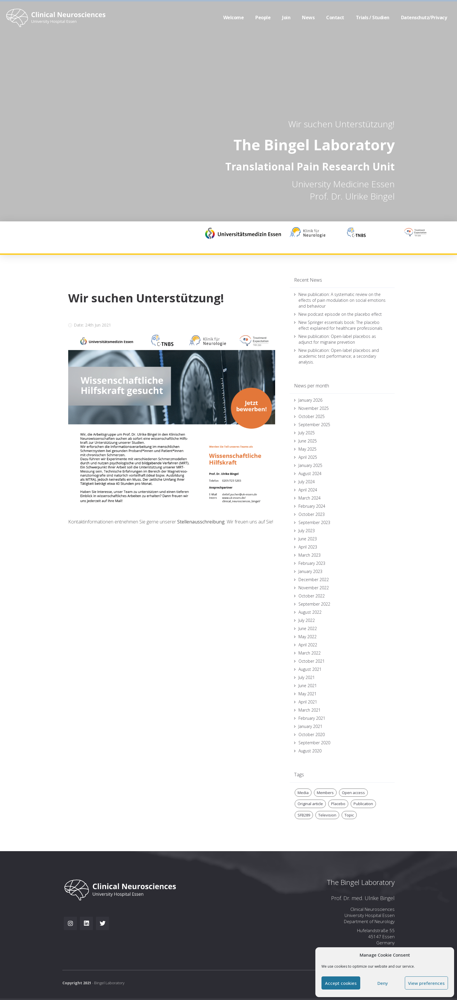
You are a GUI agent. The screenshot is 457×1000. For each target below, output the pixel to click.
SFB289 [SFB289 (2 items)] (304, 815)
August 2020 (309, 751)
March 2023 (309, 555)
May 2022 (307, 636)
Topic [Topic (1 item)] (349, 815)
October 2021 (311, 661)
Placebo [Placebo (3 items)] (338, 803)
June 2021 (307, 685)
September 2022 (314, 604)
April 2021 (307, 702)
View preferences (426, 983)
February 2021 (311, 718)
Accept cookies (341, 983)
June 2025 (307, 441)
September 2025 (314, 424)
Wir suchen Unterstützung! (341, 124)
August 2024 (309, 473)
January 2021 (310, 726)
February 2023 (311, 563)
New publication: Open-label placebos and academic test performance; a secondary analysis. (338, 356)
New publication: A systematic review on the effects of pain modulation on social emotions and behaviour (342, 300)
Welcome (233, 17)
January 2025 (310, 465)
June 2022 (307, 628)
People (262, 17)
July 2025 (306, 432)
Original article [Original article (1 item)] (310, 803)
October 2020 (311, 734)
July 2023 (306, 530)
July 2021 (306, 677)
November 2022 (313, 587)
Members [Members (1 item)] (325, 792)
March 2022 (309, 653)
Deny (382, 983)
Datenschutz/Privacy (424, 17)
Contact (335, 17)
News (308, 17)
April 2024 (307, 490)
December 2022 (313, 579)
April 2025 (307, 457)
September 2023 (314, 522)
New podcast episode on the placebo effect (340, 314)
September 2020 (314, 742)
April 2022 (307, 645)
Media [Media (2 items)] (303, 792)
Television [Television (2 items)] (327, 815)
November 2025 (313, 408)
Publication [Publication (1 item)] (363, 803)
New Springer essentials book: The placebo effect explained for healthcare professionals (340, 325)
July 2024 (306, 481)
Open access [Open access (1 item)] (353, 792)
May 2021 (307, 693)
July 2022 (306, 620)
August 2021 (309, 669)
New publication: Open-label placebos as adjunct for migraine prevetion (337, 339)
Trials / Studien (372, 17)
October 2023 (311, 514)
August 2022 (309, 612)
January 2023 (310, 571)
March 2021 (309, 710)
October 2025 (311, 416)
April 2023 (307, 547)
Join (286, 17)
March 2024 (309, 498)
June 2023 (307, 539)
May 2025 (307, 449)
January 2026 (310, 400)
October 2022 (311, 596)
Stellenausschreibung (201, 521)
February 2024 (311, 506)
